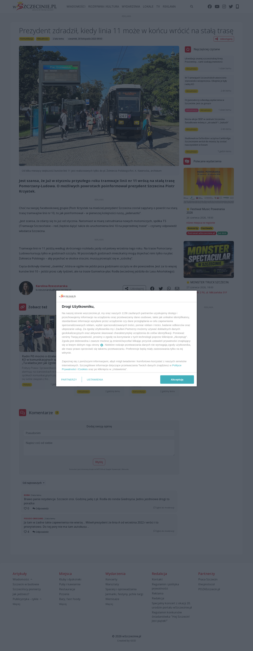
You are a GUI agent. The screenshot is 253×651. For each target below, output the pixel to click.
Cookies (83, 369)
